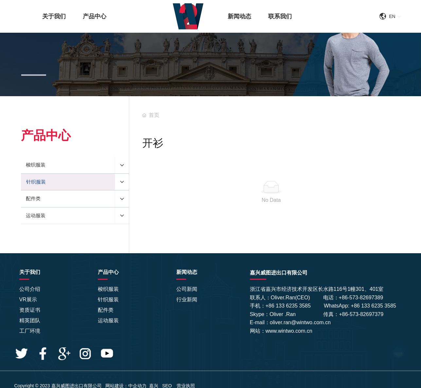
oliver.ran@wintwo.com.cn (300, 322)
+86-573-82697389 (361, 297)
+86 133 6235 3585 (289, 306)
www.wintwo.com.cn (289, 331)
